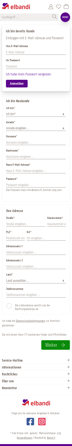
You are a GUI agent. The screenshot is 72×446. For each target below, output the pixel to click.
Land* (9, 274)
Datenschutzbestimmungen (30, 321)
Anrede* (10, 122)
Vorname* (11, 136)
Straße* (10, 218)
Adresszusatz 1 (14, 246)
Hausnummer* (55, 218)
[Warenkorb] (66, 7)
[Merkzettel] (58, 7)
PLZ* (9, 232)
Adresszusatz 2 (14, 260)
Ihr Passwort (13, 60)
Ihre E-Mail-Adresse (17, 46)
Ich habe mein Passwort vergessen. (29, 74)
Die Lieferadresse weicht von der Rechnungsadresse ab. (32, 307)
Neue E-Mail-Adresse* (18, 165)
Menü (65, 17)
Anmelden (17, 83)
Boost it (51, 438)
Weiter (55, 345)
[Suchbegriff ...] (26, 17)
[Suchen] (55, 17)
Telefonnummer (14, 289)
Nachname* (12, 150)
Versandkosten (24, 438)
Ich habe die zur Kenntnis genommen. (31, 323)
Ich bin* (10, 108)
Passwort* (11, 179)
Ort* (29, 232)
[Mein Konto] (51, 7)
